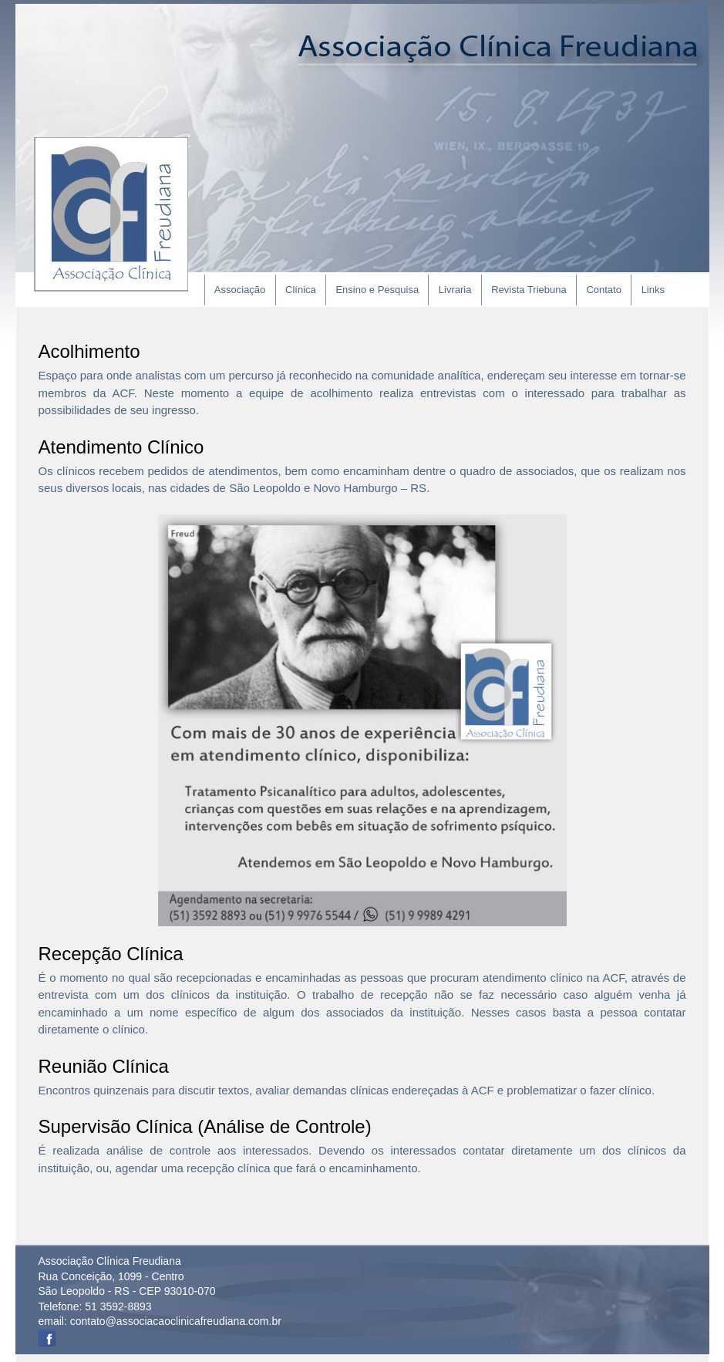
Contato (603, 289)
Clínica (300, 289)
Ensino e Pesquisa (377, 289)
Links (653, 289)
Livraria (455, 289)
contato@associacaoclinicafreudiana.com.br (175, 1321)
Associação (239, 289)
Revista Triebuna (529, 289)
